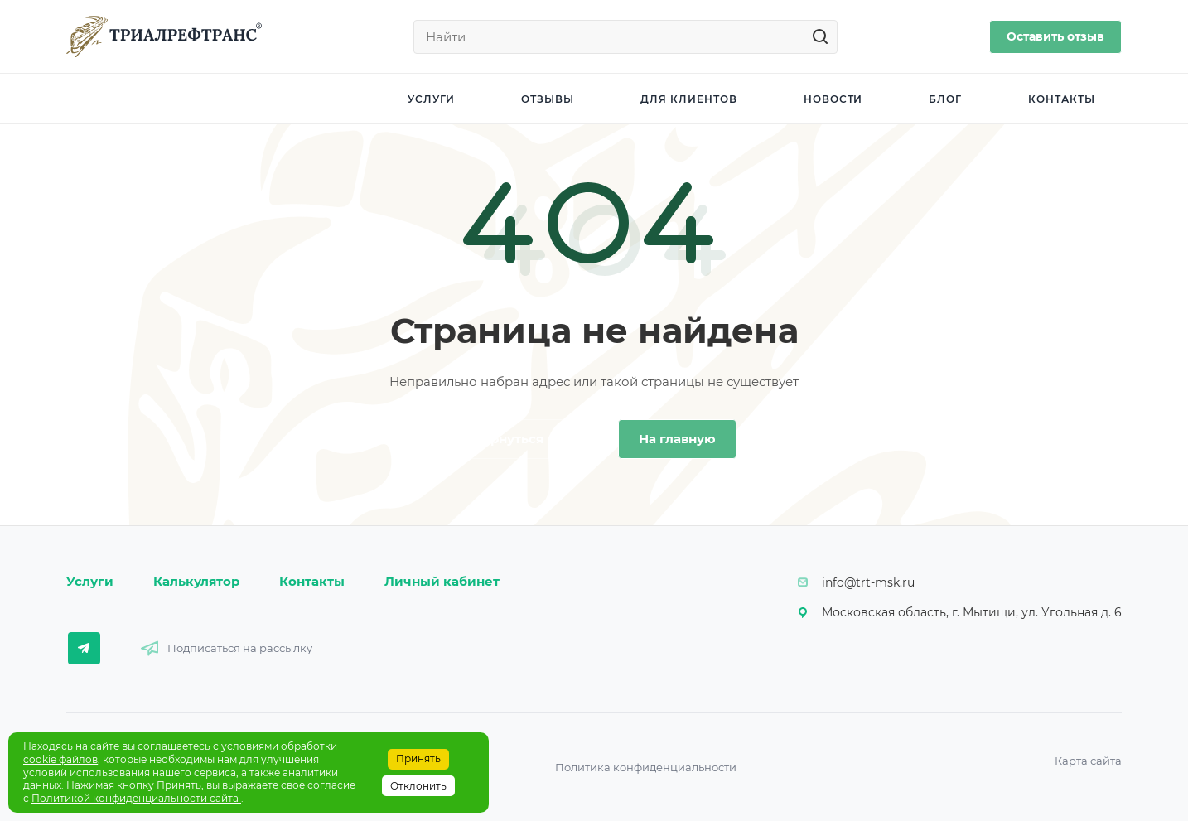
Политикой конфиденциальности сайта (136, 798)
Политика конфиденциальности (645, 767)
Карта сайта (1088, 760)
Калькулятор (196, 581)
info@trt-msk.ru (868, 582)
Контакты (312, 581)
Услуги (89, 581)
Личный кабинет (442, 581)
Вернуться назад (529, 439)
